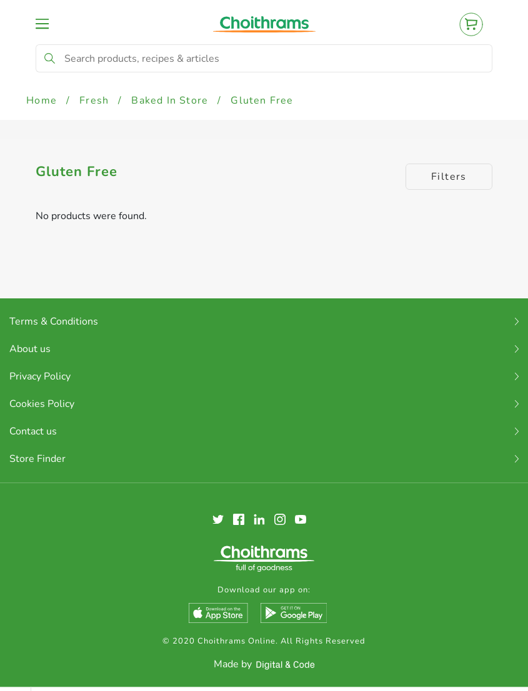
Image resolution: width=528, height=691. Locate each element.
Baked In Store (169, 100)
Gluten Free (262, 100)
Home (41, 100)
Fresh (94, 100)
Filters (449, 177)
